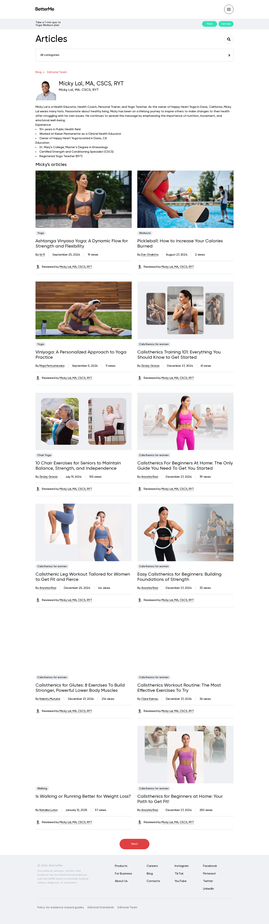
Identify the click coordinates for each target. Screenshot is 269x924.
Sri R (42, 254)
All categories (49, 55)
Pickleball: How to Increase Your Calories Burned (180, 243)
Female (226, 24)
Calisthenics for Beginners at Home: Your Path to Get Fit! (180, 799)
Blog (38, 72)
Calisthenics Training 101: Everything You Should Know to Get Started (179, 355)
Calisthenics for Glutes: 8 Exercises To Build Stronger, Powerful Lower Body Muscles (80, 688)
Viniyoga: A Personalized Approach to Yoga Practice (80, 355)
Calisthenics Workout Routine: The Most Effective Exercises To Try (179, 688)
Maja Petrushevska (51, 365)
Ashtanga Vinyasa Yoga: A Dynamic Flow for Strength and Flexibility (81, 243)
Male (210, 24)
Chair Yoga (44, 455)
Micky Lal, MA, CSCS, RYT (76, 266)
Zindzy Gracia (150, 365)
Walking (42, 788)
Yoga (40, 233)
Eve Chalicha (149, 254)
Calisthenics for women (154, 344)
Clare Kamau (149, 699)
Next (134, 844)
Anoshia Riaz (149, 476)
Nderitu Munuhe (49, 699)
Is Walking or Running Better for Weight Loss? (83, 796)
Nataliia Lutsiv (48, 810)
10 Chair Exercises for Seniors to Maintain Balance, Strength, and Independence (78, 466)
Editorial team (57, 72)
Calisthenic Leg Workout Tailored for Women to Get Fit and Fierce (82, 577)
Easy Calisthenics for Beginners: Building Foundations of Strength (179, 577)
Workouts (145, 233)
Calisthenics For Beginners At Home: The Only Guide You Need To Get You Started (185, 466)
